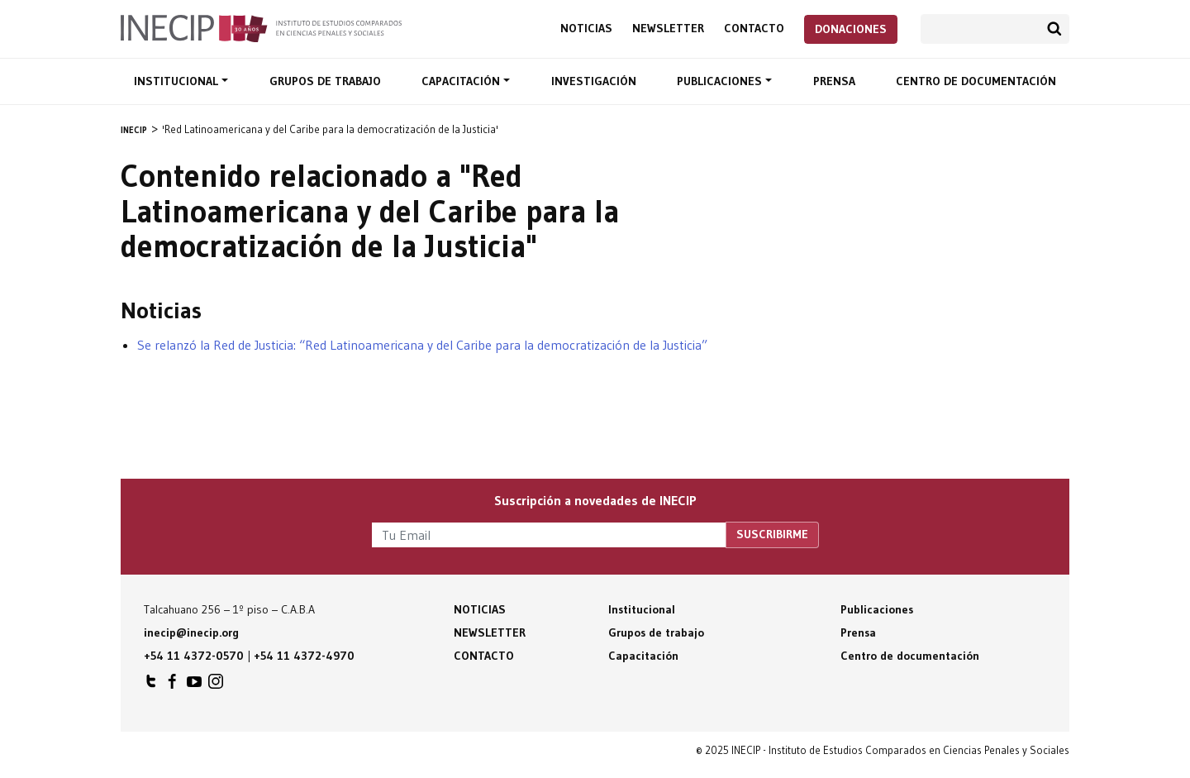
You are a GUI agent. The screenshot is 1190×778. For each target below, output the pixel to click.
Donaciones (851, 28)
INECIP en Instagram (215, 685)
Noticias (586, 28)
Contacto (754, 28)
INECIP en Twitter (151, 685)
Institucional (177, 81)
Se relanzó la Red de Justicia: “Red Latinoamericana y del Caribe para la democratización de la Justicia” (422, 344)
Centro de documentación (976, 81)
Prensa (834, 81)
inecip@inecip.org (191, 632)
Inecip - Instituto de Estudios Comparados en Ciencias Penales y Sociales (261, 27)
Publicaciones (721, 81)
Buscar (1054, 28)
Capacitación (462, 81)
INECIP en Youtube (194, 685)
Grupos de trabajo (325, 81)
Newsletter (668, 28)
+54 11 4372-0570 (194, 655)
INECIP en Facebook (172, 685)
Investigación (593, 81)
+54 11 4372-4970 (304, 655)
